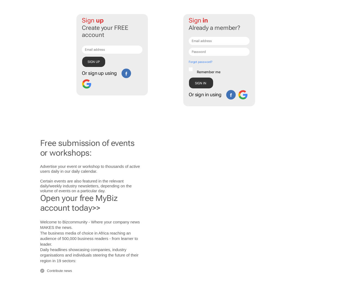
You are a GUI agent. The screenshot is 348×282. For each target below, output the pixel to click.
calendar (88, 171)
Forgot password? (200, 62)
